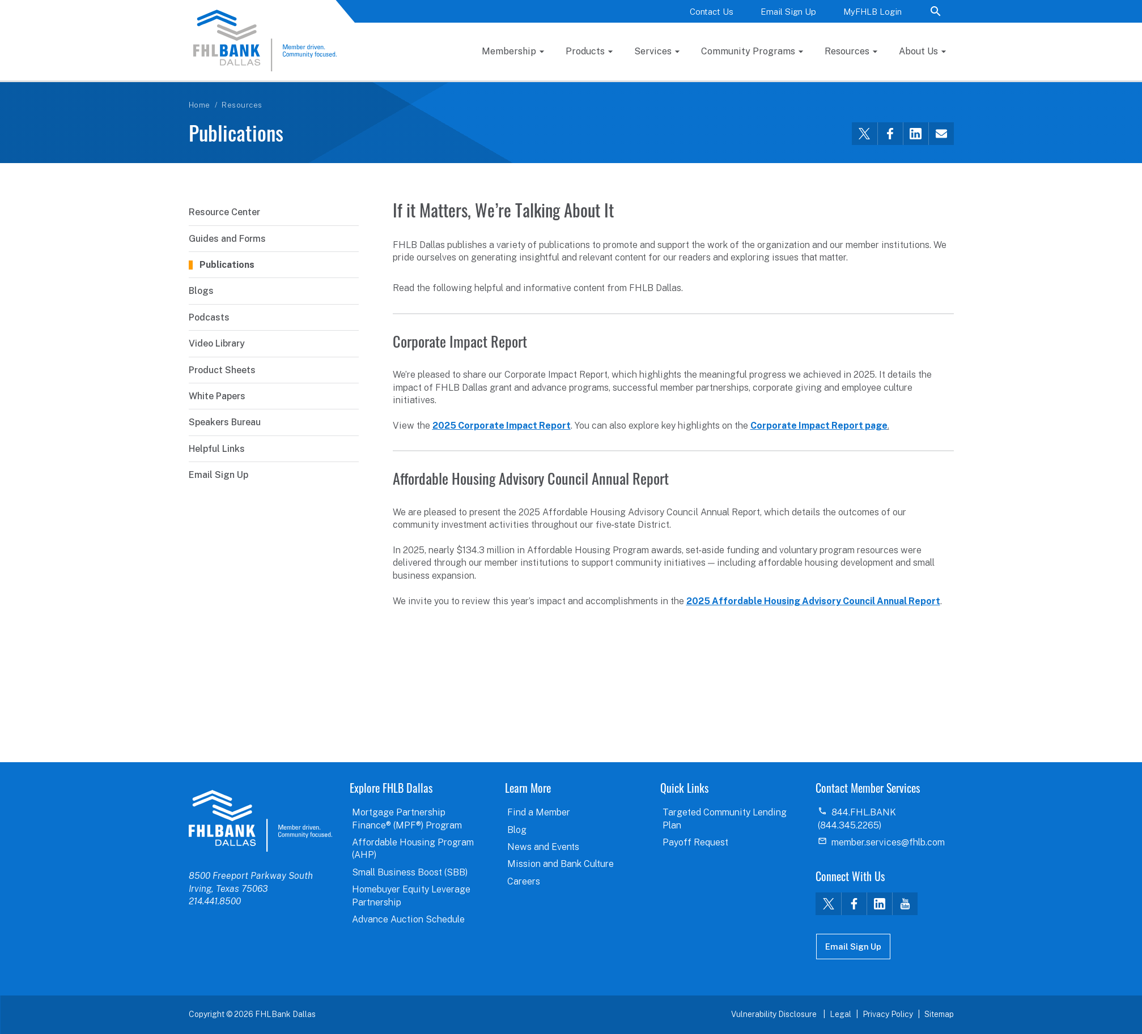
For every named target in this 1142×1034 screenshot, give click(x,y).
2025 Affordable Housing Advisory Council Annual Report (813, 601)
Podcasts (209, 317)
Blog (517, 829)
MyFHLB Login (872, 11)
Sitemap (939, 1014)
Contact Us (711, 11)
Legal (840, 1014)
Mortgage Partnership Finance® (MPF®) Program (407, 818)
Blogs (201, 290)
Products (585, 51)
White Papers (217, 396)
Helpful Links (217, 448)
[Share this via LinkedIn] (915, 133)
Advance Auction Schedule (408, 919)
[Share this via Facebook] (890, 133)
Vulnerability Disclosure (774, 1014)
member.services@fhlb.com (888, 842)
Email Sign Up (788, 11)
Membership (509, 51)
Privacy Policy (888, 1014)
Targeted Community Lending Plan (725, 818)
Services (653, 51)
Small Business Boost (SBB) (410, 872)
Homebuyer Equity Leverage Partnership (411, 895)
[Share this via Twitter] (864, 133)
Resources (847, 51)
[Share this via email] (941, 133)
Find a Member (538, 812)
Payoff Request (695, 842)
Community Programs (748, 51)
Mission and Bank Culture (560, 863)
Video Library (217, 343)
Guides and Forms (227, 238)
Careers (523, 881)
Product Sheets (222, 370)
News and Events (543, 846)
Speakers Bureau (225, 422)
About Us (918, 51)
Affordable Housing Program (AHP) (413, 848)
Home (199, 105)
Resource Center (224, 212)
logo (260, 820)
